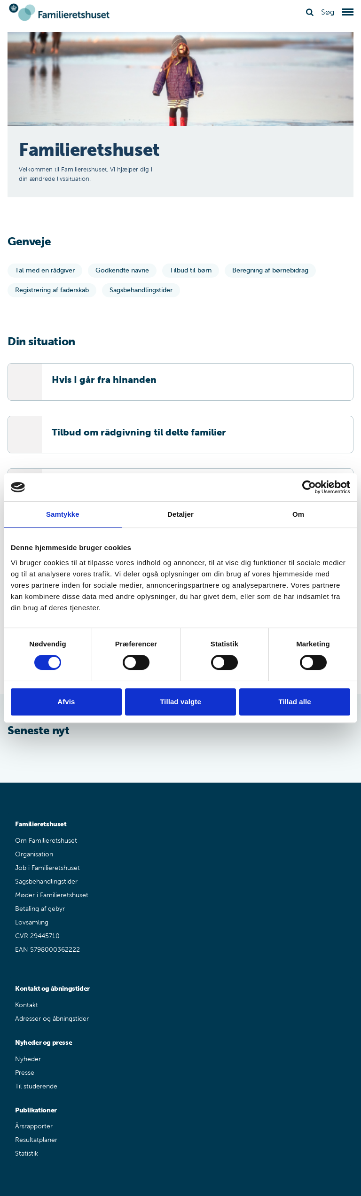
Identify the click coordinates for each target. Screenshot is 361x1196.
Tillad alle (295, 702)
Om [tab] (298, 514)
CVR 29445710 (37, 936)
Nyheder (28, 1059)
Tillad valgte (180, 702)
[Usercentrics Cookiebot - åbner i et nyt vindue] (309, 487)
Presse (24, 1072)
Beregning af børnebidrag (270, 270)
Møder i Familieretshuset (51, 895)
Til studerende (36, 1086)
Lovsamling (31, 922)
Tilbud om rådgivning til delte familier (139, 432)
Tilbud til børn (191, 270)
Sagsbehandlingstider (141, 290)
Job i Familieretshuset (47, 867)
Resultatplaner (36, 1139)
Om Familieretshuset (46, 840)
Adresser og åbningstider (52, 1018)
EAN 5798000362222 (47, 949)
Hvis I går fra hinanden (104, 379)
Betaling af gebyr (40, 908)
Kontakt (26, 1005)
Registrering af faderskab (52, 290)
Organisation (34, 854)
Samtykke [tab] (62, 514)
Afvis (66, 702)
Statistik (26, 1153)
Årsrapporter (34, 1126)
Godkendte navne (122, 270)
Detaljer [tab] (180, 514)
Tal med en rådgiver (45, 270)
